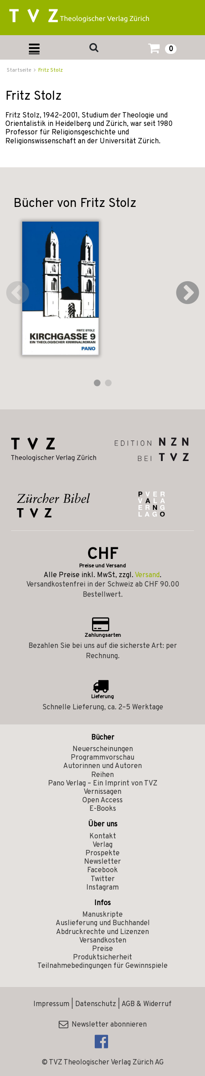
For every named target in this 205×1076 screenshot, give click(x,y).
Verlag (102, 845)
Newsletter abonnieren (103, 1024)
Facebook (102, 870)
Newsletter (102, 862)
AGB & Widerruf (146, 1004)
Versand (147, 575)
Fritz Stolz (50, 70)
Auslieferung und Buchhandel (103, 923)
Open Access (102, 800)
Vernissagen (102, 792)
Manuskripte (102, 914)
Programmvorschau (102, 757)
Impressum (51, 1004)
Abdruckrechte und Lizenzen (102, 932)
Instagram (102, 887)
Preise (102, 949)
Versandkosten (102, 940)
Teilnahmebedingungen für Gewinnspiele (102, 966)
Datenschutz (95, 1004)
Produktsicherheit (102, 957)
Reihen (102, 775)
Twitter (103, 879)
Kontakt (102, 836)
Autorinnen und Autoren (102, 766)
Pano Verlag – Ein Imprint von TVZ (102, 783)
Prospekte (102, 853)
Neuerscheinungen (102, 749)
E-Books (102, 809)
